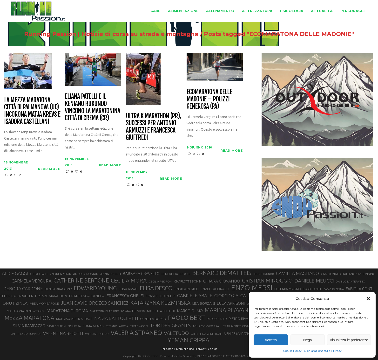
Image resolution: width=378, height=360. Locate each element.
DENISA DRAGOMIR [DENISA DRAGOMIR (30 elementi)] (58, 289)
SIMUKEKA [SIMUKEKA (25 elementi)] (74, 326)
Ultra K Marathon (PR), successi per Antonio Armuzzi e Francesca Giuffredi (153, 127)
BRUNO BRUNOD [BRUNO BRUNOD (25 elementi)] (263, 274)
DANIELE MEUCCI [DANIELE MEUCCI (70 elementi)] (314, 280)
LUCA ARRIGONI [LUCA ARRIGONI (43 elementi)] (231, 303)
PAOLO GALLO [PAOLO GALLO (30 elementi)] (217, 318)
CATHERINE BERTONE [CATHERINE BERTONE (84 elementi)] (81, 280)
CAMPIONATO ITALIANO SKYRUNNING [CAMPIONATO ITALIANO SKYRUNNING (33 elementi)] (348, 274)
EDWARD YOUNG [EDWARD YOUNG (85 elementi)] (95, 288)
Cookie (212, 348)
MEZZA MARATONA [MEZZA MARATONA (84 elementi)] (29, 318)
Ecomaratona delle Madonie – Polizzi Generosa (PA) (209, 99)
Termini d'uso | (186, 348)
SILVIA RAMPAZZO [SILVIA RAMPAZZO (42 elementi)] (29, 326)
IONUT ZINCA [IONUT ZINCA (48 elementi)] (14, 303)
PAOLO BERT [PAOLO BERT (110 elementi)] (186, 317)
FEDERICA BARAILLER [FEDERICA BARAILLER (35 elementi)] (16, 296)
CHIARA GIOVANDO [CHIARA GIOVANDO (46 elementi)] (221, 281)
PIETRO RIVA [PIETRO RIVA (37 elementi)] (238, 319)
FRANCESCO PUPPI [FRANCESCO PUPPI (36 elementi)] (160, 296)
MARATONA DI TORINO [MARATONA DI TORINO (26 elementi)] (104, 311)
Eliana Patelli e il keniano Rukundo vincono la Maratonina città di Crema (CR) (92, 107)
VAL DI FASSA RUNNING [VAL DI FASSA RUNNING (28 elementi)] (26, 333)
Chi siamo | (168, 348)
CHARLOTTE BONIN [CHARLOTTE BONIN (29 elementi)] (187, 281)
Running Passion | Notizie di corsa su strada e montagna (99, 34)
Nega (307, 340)
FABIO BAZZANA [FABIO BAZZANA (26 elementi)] (334, 289)
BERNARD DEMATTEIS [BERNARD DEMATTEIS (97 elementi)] (221, 273)
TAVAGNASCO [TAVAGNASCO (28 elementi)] (139, 326)
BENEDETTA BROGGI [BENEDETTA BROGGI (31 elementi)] (176, 273)
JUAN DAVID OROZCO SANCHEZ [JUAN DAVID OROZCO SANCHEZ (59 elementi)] (94, 303)
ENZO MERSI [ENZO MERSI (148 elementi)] (251, 288)
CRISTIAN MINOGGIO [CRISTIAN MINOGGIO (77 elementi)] (267, 280)
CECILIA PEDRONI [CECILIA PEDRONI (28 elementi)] (160, 281)
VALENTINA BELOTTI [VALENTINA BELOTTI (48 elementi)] (63, 333)
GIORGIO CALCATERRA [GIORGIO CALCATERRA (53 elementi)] (236, 295)
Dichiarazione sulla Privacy (323, 351)
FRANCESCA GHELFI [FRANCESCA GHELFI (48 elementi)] (125, 295)
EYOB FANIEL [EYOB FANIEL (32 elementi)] (312, 289)
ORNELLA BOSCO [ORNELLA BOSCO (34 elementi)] (153, 319)
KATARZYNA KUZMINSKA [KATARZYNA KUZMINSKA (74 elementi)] (160, 303)
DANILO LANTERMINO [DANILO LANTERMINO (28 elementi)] (350, 281)
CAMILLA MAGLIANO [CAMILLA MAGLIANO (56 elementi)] (297, 273)
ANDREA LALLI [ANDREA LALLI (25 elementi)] (38, 274)
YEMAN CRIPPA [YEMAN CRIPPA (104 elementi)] (188, 340)
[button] (368, 298)
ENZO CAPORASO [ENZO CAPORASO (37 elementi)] (215, 289)
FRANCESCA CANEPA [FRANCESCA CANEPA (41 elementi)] (87, 296)
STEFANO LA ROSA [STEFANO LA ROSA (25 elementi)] (117, 326)
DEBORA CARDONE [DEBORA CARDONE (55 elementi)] (23, 288)
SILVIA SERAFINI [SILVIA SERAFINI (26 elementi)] (56, 326)
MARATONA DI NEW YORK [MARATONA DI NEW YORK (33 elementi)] (26, 311)
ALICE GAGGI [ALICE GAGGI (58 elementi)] (15, 273)
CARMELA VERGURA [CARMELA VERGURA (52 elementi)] (32, 280)
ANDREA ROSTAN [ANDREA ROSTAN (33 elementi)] (85, 274)
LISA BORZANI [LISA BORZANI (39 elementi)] (203, 303)
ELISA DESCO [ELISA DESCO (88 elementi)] (156, 288)
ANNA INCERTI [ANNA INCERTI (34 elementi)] (110, 274)
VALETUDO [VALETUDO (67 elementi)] (176, 333)
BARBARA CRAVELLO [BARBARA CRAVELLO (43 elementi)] (141, 273)
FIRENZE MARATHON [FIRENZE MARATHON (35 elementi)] (51, 296)
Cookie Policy (292, 351)
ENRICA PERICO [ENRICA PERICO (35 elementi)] (187, 289)
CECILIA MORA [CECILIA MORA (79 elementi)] (129, 280)
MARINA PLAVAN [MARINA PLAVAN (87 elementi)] (226, 310)
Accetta (271, 340)
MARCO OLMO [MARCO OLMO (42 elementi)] (190, 311)
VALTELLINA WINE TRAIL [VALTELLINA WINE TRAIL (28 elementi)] (206, 333)
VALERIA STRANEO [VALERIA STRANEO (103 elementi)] (136, 333)
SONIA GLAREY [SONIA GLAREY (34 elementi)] (93, 326)
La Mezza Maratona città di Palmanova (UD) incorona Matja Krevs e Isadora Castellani (32, 111)
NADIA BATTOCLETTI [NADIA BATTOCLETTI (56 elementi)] (116, 318)
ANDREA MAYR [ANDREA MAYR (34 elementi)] (60, 274)
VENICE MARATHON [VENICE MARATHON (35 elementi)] (239, 334)
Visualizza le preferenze (349, 340)
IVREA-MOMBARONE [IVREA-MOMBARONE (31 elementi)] (44, 303)
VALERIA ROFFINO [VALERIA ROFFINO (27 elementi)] (97, 333)
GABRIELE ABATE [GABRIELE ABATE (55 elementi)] (194, 295)
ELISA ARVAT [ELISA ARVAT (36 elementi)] (128, 289)
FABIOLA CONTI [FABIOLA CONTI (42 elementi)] (359, 289)
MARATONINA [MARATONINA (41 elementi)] (133, 311)
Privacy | (201, 348)
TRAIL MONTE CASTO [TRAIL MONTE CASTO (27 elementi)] (237, 326)
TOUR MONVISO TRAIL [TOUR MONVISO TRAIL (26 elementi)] (207, 326)
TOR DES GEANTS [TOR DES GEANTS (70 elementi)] (170, 325)
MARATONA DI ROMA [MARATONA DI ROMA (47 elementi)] (67, 310)
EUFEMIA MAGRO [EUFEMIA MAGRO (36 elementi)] (287, 289)
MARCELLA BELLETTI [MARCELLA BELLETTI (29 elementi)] (161, 311)
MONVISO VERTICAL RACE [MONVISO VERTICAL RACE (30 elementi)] (74, 318)
